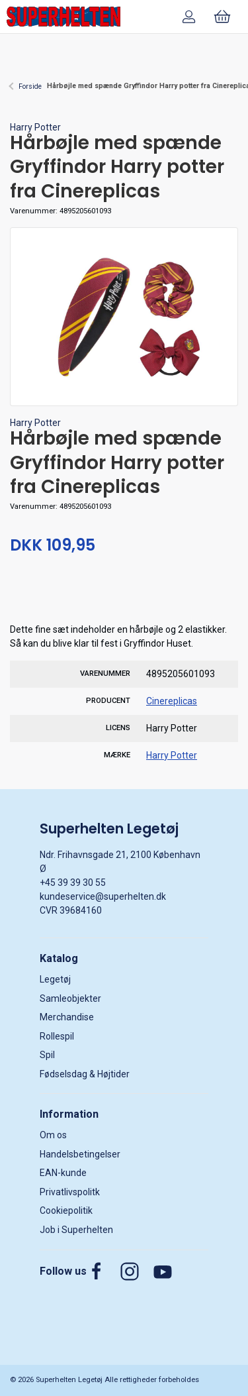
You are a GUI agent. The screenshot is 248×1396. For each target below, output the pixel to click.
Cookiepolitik (66, 1210)
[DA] (63, 16)
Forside (30, 86)
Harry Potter (35, 127)
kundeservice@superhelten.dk (103, 896)
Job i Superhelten (76, 1229)
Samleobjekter (70, 998)
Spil (47, 1054)
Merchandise (67, 1017)
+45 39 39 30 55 (73, 882)
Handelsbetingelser (80, 1154)
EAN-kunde (63, 1172)
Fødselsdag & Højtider (85, 1074)
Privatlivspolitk (70, 1192)
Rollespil (57, 1036)
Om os (53, 1135)
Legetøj (55, 979)
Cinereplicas (171, 701)
